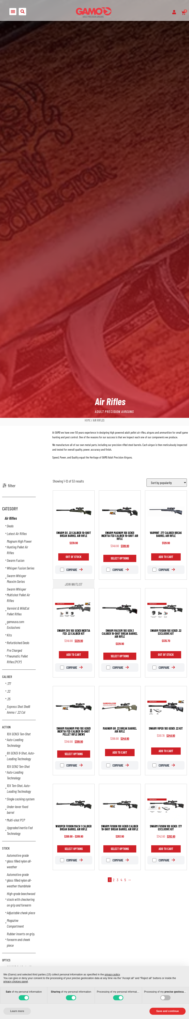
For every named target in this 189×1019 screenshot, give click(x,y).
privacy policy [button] (112, 974)
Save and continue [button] (167, 1011)
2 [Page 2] (113, 879)
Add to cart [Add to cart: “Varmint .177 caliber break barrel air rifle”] (166, 557)
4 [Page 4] (121, 879)
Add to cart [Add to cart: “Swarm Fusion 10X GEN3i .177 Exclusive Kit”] (166, 849)
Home (88, 420)
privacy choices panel (15, 981)
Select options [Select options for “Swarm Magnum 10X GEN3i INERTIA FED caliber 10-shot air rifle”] (120, 558)
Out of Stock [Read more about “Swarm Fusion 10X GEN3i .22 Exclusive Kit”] (166, 654)
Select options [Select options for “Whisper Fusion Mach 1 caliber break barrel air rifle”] (74, 849)
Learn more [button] (17, 1011)
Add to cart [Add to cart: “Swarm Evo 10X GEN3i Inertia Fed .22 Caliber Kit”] (73, 654)
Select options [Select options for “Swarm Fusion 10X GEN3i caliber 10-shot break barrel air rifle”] (120, 849)
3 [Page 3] (117, 879)
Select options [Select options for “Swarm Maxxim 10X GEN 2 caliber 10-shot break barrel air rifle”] (120, 656)
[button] (12, 11)
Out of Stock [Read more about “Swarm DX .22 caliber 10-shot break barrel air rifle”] (73, 557)
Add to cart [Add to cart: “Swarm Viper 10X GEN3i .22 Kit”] (166, 751)
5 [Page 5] (125, 879)
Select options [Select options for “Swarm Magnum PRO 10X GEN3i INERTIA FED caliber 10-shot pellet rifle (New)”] (74, 754)
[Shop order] (166, 482)
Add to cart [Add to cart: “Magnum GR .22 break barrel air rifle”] (119, 752)
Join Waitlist (73, 584)
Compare (68, 570)
